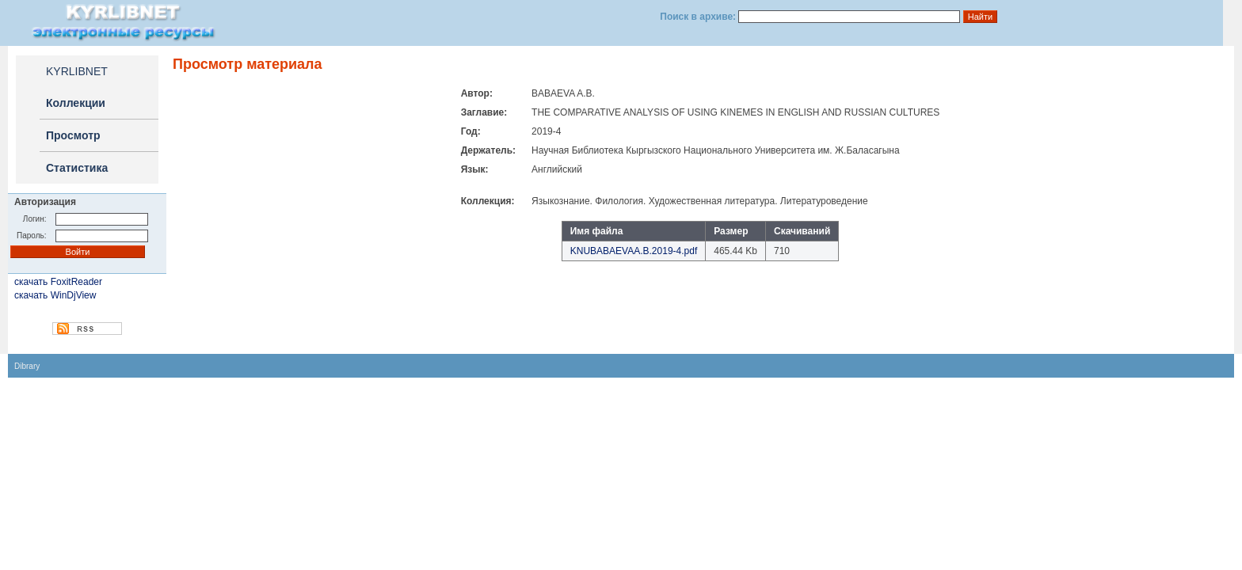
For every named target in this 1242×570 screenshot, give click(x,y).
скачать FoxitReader (58, 281)
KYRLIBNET (77, 71)
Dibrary (27, 366)
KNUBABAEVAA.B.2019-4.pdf (634, 250)
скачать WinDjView (55, 295)
